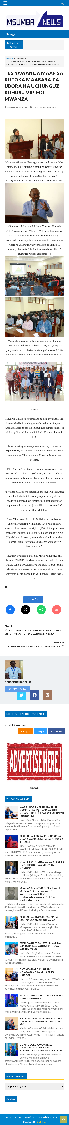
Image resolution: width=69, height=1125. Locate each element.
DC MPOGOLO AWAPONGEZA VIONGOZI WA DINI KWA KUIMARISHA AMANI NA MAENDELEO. (42, 1047)
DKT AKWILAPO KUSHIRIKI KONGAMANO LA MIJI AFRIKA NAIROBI (37, 972)
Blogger (25, 731)
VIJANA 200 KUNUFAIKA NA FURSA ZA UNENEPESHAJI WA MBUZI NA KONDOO (42, 865)
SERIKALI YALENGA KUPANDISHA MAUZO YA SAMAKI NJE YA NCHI (39, 919)
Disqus (41, 731)
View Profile (17, 689)
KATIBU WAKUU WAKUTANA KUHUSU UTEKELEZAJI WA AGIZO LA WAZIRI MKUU (42, 1021)
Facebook (56, 731)
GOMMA (41, 1121)
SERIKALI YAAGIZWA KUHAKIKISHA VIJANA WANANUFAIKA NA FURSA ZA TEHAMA (41, 839)
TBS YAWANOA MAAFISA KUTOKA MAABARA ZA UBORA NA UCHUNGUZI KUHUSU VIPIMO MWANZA (34, 86)
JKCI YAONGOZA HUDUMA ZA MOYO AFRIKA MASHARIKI (41, 997)
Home (9, 58)
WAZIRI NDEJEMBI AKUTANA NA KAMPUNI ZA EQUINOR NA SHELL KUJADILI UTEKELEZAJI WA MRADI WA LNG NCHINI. (42, 812)
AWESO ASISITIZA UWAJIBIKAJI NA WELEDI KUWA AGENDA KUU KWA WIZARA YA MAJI (40, 946)
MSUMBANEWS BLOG (17, 1117)
